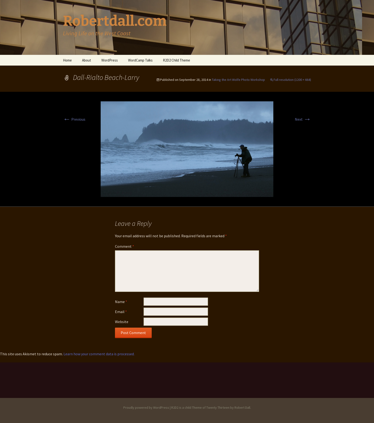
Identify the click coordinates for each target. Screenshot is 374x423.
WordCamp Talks (140, 60)
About (86, 60)
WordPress (109, 60)
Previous (74, 119)
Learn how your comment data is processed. (99, 353)
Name (121, 301)
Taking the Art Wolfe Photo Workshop (238, 79)
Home (67, 60)
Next (303, 119)
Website (121, 321)
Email (121, 311)
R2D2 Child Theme (176, 60)
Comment (124, 246)
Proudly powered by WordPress (146, 407)
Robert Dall (242, 407)
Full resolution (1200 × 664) (292, 79)
